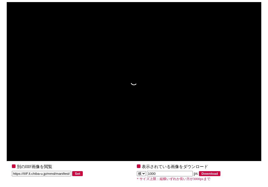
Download (210, 174)
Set (77, 174)
